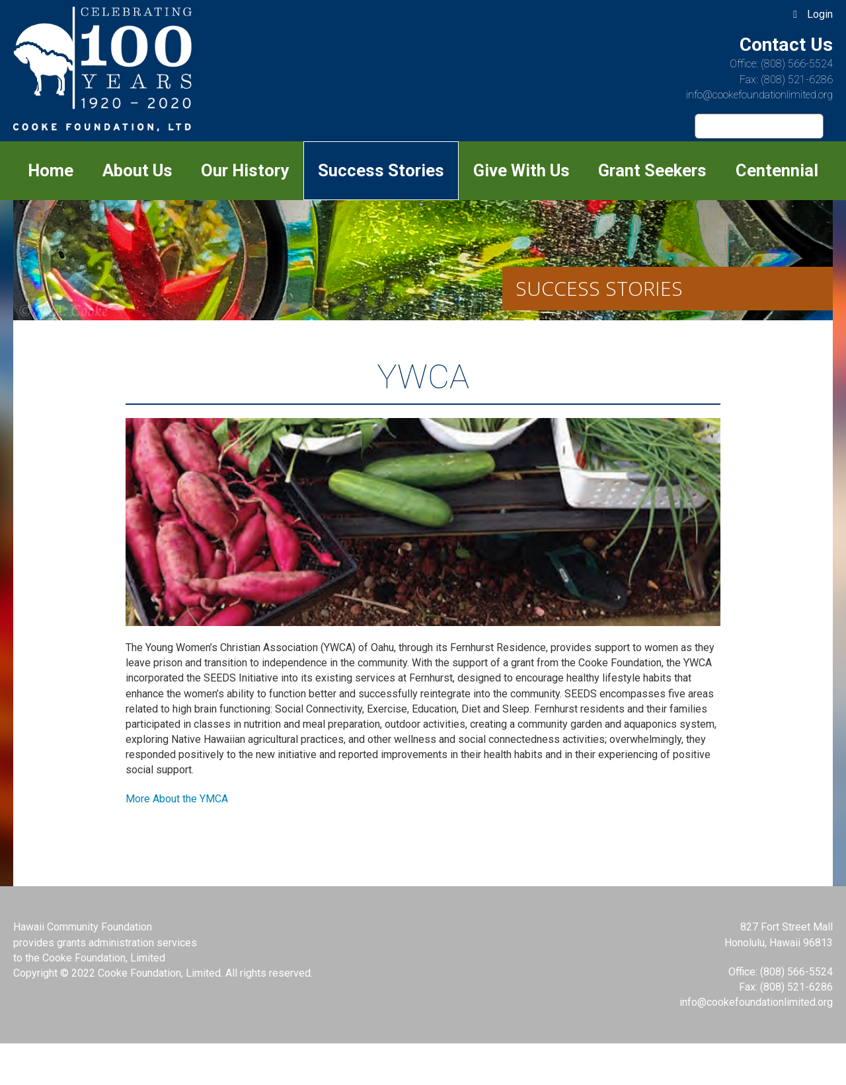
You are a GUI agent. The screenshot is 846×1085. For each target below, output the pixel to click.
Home (50, 170)
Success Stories (381, 170)
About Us (137, 170)
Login (820, 14)
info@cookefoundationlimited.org (759, 94)
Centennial (777, 170)
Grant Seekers (652, 170)
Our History (245, 170)
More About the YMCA (177, 798)
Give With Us (521, 170)
